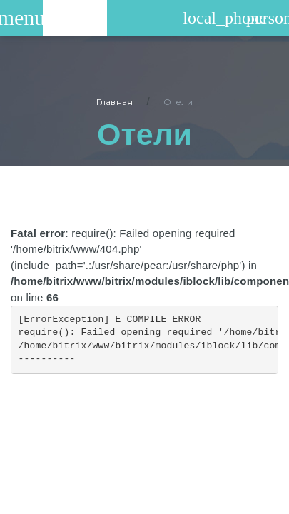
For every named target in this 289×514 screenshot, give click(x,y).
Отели (178, 101)
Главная (114, 101)
